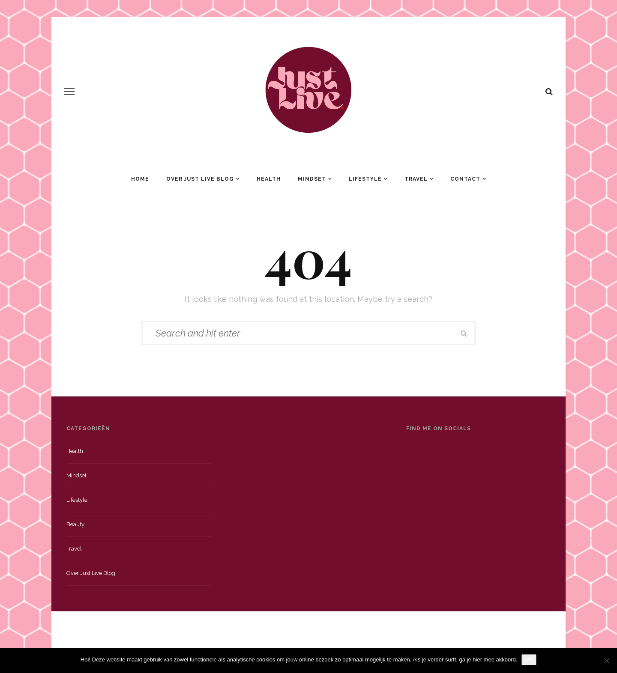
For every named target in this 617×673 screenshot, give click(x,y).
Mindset (312, 179)
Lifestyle (365, 179)
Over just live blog (90, 573)
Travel (416, 179)
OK (529, 659)
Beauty (75, 524)
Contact (465, 179)
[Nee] (606, 660)
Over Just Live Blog (200, 179)
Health (269, 179)
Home (140, 179)
